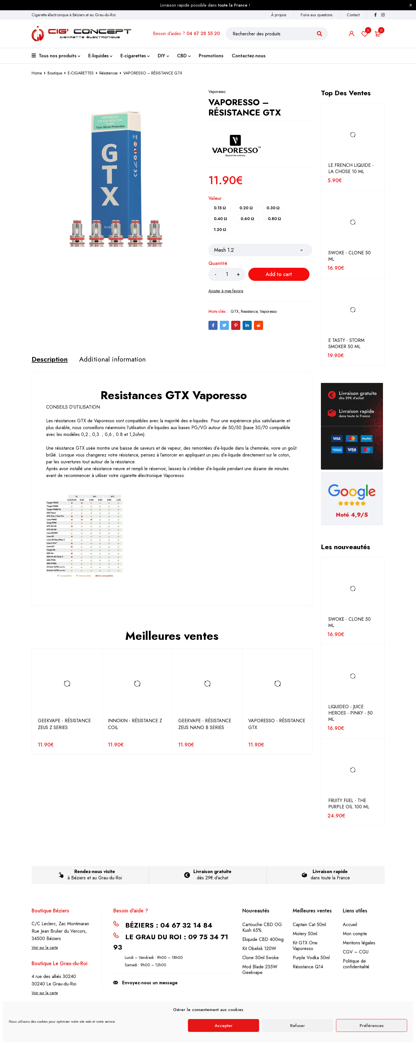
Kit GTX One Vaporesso (305, 946)
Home (37, 73)
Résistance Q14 (308, 966)
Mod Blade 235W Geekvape (259, 969)
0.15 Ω (220, 208)
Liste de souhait (364, 33)
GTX (235, 311)
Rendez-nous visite (94, 871)
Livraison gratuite (212, 871)
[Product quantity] (226, 274)
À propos (278, 15)
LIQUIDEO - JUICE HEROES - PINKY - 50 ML (350, 713)
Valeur (215, 199)
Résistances (108, 73)
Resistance (249, 311)
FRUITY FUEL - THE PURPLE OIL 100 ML (348, 804)
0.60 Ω (247, 219)
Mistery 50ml (305, 933)
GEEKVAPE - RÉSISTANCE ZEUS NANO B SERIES (204, 724)
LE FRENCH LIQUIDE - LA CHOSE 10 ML (351, 168)
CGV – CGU (355, 952)
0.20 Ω (246, 208)
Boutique (55, 73)
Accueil (350, 924)
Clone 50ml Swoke (260, 957)
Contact (353, 15)
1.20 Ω (220, 229)
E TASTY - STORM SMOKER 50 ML (346, 343)
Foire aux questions (316, 15)
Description (50, 359)
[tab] (50, 359)
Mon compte (355, 933)
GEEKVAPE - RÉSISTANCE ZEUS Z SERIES (64, 724)
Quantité (217, 264)
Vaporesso (217, 91)
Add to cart (279, 274)
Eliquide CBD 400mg (263, 939)
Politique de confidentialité (356, 964)
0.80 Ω (274, 219)
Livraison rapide (330, 871)
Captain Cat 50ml (309, 924)
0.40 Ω (220, 219)
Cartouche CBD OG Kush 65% (262, 927)
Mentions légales (359, 943)
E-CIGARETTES (81, 73)
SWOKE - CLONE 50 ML (349, 256)
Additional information (112, 359)
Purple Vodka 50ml (311, 957)
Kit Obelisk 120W (259, 948)
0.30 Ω (273, 208)
